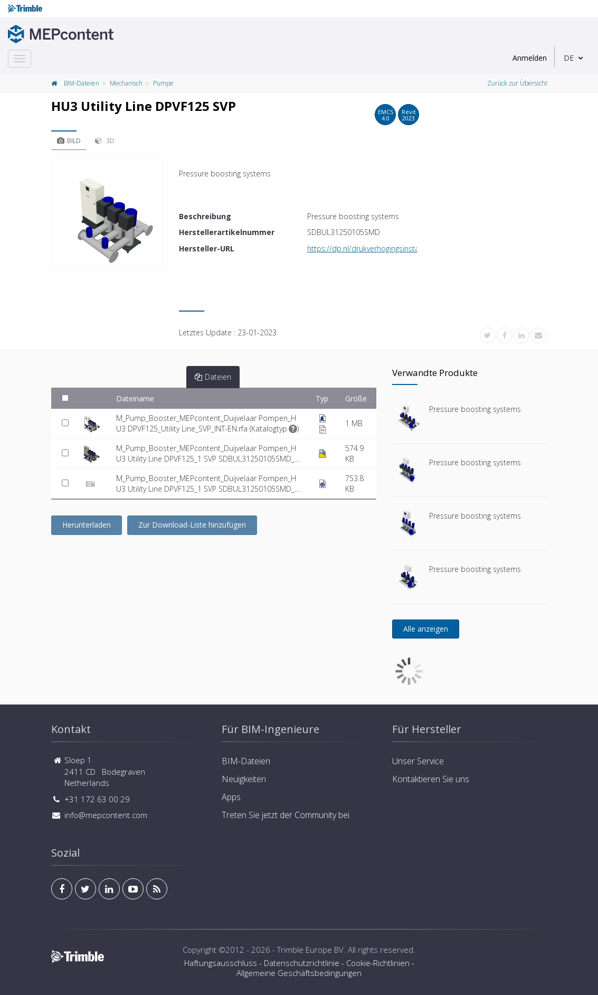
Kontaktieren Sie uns (430, 779)
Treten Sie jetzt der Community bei (285, 815)
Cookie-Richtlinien (378, 963)
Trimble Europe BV (310, 949)
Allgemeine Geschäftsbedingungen (299, 973)
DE (569, 58)
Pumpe (163, 83)
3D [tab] (105, 140)
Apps (231, 797)
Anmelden (529, 58)
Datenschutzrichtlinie (301, 963)
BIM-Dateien (81, 83)
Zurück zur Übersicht (517, 83)
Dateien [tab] (213, 377)
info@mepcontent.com (105, 815)
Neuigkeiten (244, 779)
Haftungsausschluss (220, 963)
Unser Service (418, 761)
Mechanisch (126, 83)
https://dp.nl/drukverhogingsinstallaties (373, 248)
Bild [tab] (69, 140)
